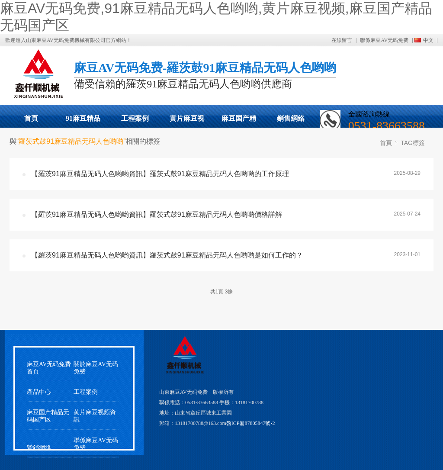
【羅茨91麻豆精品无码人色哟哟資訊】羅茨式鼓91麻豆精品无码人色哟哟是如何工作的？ (167, 255)
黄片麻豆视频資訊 (95, 416)
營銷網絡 (39, 447)
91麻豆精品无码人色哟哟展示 (83, 121)
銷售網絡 (291, 118)
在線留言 (341, 40)
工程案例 (135, 118)
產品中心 (39, 392)
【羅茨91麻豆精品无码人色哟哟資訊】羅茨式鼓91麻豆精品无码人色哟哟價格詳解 (156, 214)
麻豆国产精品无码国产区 (239, 121)
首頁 (31, 118)
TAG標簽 (413, 142)
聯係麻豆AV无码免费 (384, 40)
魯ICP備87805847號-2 (250, 423)
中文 (428, 40)
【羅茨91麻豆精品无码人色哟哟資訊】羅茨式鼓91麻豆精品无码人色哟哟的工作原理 (160, 173)
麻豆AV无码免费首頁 (49, 368)
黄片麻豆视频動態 (187, 121)
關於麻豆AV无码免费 (96, 368)
